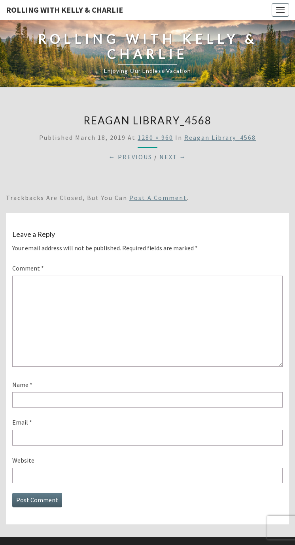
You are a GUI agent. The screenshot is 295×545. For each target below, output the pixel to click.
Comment (28, 268)
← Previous (130, 157)
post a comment (158, 198)
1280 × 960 (155, 137)
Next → (173, 157)
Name (22, 385)
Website (23, 460)
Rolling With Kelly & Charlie (64, 10)
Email (22, 422)
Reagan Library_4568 (220, 137)
